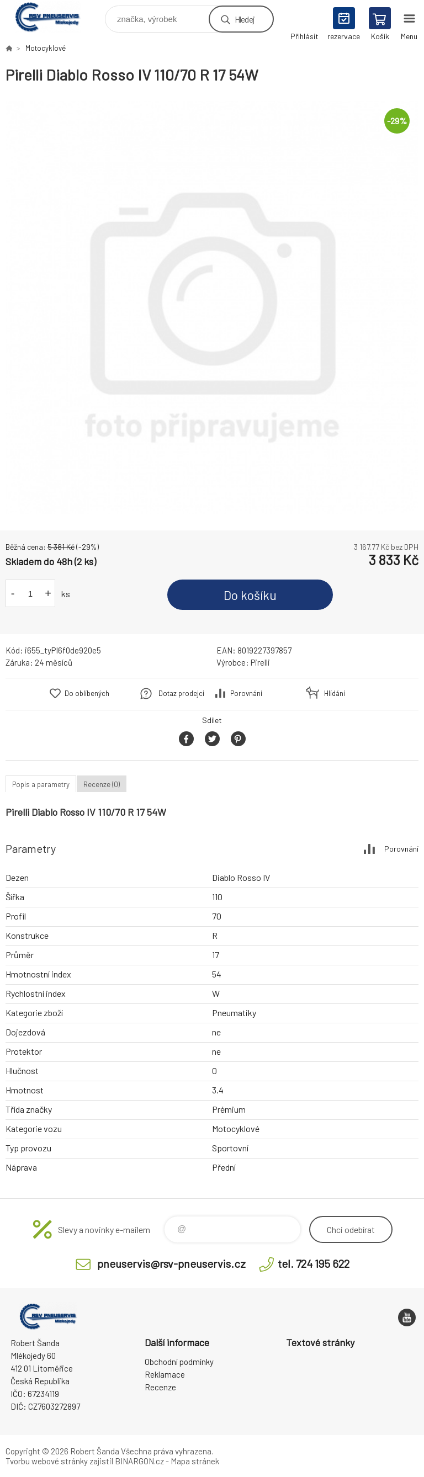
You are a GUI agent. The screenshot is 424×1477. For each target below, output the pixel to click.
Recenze (160, 1387)
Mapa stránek (195, 1461)
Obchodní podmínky (179, 1362)
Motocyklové (45, 48)
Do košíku (250, 595)
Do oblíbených (87, 693)
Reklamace (165, 1374)
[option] (212, 307)
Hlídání (334, 693)
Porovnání (246, 693)
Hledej (245, 19)
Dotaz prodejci (181, 693)
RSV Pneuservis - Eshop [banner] (54, 16)
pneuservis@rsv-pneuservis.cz (171, 1263)
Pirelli (260, 662)
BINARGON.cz (139, 1461)
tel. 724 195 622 (313, 1263)
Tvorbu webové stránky (47, 1461)
